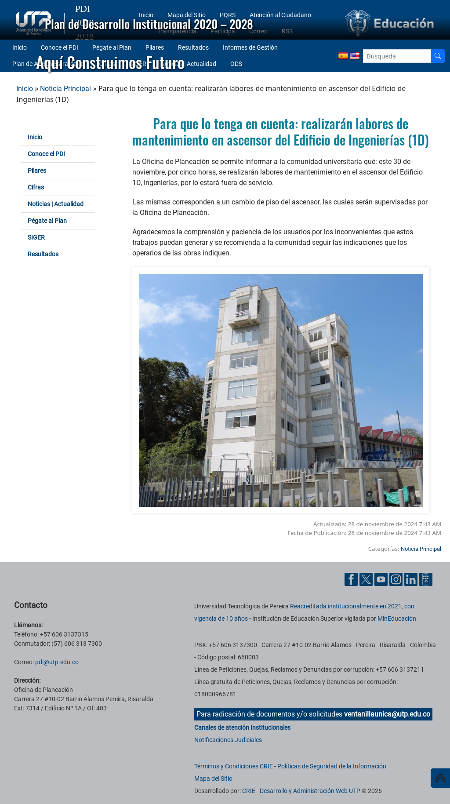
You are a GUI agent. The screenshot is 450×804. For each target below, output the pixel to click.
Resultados (43, 254)
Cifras (36, 187)
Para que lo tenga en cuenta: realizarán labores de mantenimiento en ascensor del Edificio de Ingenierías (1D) (280, 131)
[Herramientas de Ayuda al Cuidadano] (425, 579)
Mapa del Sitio (186, 14)
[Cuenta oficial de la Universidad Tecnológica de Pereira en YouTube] (381, 579)
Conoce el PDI (46, 153)
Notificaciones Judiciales (228, 739)
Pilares (37, 170)
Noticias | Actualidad (55, 203)
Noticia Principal (65, 88)
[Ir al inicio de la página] (440, 778)
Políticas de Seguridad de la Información (331, 766)
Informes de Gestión (250, 47)
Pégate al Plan (47, 220)
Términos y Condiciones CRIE (233, 766)
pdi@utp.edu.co (57, 662)
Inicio (146, 14)
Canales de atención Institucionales (242, 727)
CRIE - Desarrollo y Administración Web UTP (301, 790)
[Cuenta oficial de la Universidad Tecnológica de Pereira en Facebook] (352, 579)
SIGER (36, 237)
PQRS (228, 14)
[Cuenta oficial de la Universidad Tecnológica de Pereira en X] (366, 579)
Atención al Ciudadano (280, 14)
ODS (236, 63)
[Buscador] (438, 56)
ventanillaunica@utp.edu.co (387, 714)
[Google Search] (397, 56)
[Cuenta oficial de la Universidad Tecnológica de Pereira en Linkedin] (411, 579)
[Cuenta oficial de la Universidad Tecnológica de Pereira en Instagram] (396, 579)
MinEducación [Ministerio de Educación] (396, 618)
